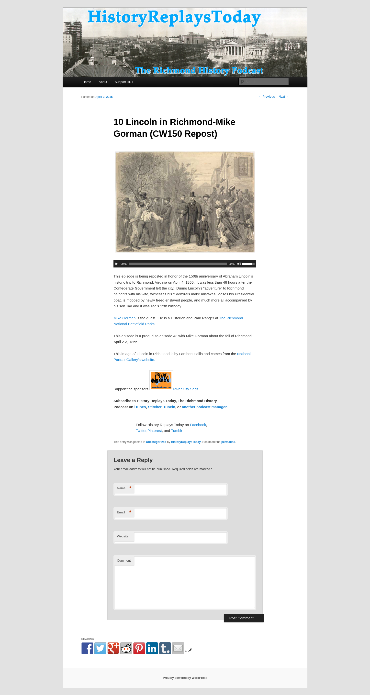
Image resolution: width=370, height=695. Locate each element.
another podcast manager (204, 407)
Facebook (198, 425)
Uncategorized (156, 442)
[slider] (178, 264)
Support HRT (124, 82)
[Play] (117, 264)
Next (284, 96)
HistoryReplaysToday (186, 442)
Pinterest (154, 431)
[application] (184, 263)
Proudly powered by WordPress (185, 678)
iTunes (140, 407)
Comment (124, 560)
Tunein (169, 407)
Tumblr (176, 431)
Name (124, 488)
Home (87, 82)
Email (124, 512)
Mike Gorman (124, 318)
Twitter (141, 431)
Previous (267, 96)
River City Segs (185, 389)
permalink (228, 442)
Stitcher (154, 407)
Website (122, 536)
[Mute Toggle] (239, 264)
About (103, 82)
